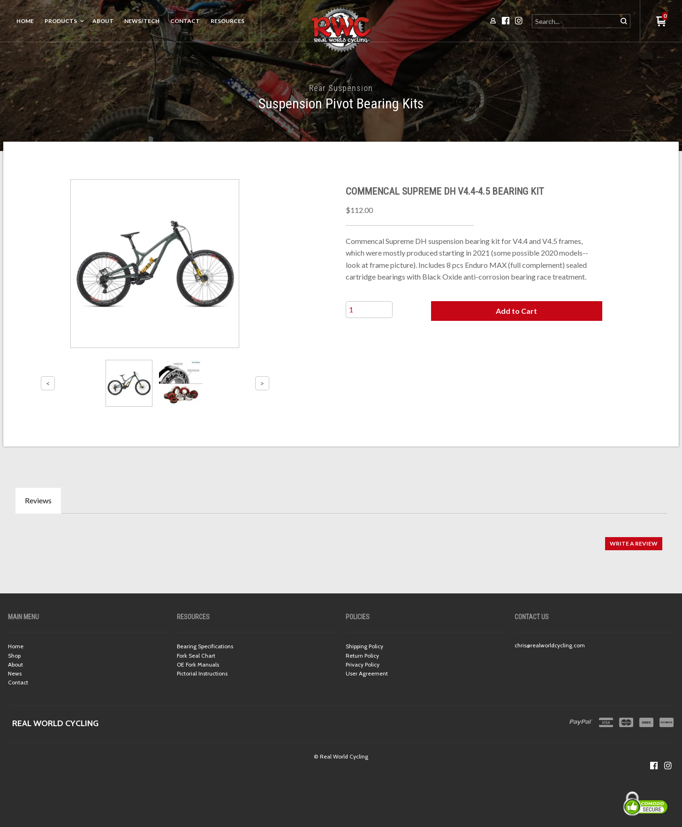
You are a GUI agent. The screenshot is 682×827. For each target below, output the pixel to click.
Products (61, 20)
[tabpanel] (341, 538)
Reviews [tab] (38, 500)
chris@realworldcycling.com (550, 645)
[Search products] (575, 21)
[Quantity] (369, 309)
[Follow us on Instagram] (668, 765)
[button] (516, 311)
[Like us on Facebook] (654, 765)
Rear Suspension (341, 88)
